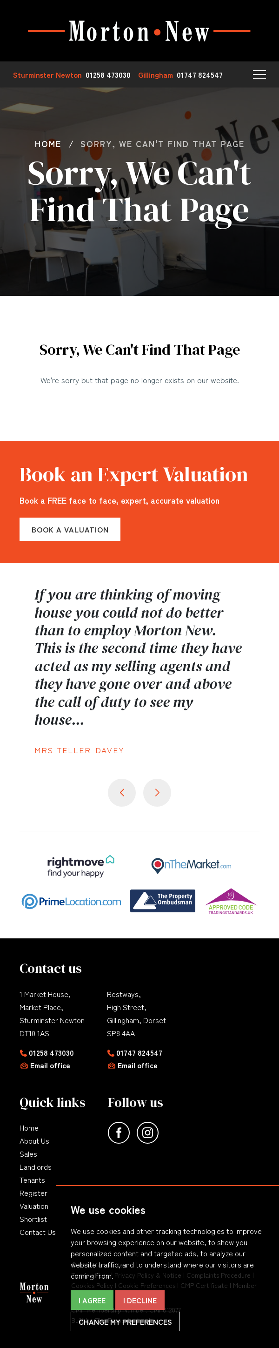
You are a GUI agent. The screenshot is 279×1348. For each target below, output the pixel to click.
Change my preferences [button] (125, 1321)
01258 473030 (51, 1052)
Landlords (36, 1166)
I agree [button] (92, 1300)
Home (29, 1127)
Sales (28, 1153)
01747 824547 (139, 1052)
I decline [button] (140, 1300)
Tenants (32, 1179)
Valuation (34, 1205)
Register (33, 1192)
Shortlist (33, 1218)
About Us (34, 1140)
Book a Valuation (70, 529)
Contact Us (38, 1231)
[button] (259, 74)
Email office (50, 1065)
